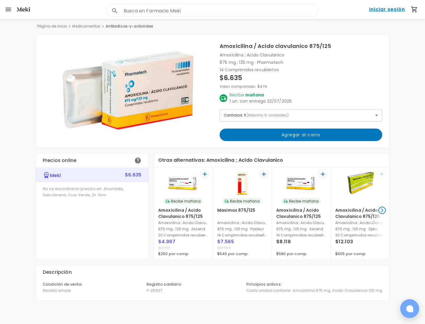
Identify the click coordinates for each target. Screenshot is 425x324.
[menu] (8, 9)
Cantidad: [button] (256, 115)
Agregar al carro (301, 135)
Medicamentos (86, 26)
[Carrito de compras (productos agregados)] (414, 9)
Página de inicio (52, 26)
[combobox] (221, 10)
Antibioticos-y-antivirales (129, 26)
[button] (127, 91)
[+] (205, 174)
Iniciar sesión (387, 9)
